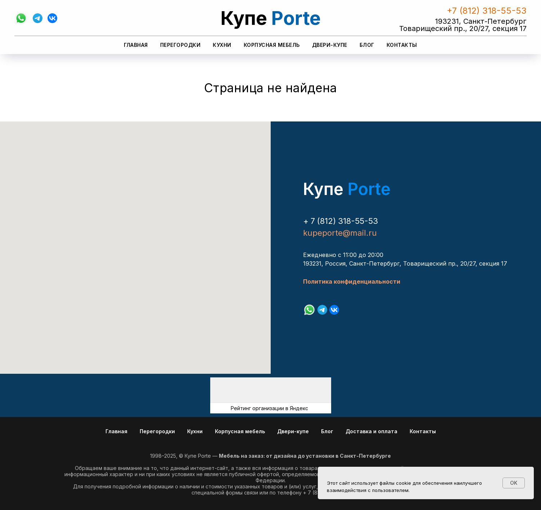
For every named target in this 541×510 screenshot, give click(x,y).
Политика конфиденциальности (351, 281)
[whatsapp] (21, 18)
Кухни (222, 45)
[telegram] (37, 18)
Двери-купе (329, 45)
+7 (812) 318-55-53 (487, 10)
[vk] (52, 18)
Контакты (402, 45)
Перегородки (180, 45)
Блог (367, 45)
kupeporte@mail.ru (340, 233)
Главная (136, 45)
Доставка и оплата (371, 431)
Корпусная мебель (272, 45)
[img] (270, 390)
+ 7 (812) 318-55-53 (340, 221)
